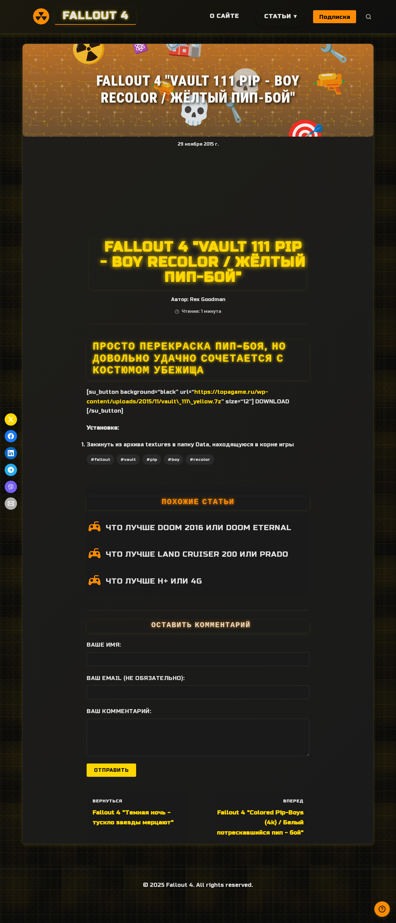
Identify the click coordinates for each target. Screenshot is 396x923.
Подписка (334, 16)
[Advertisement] (198, 193)
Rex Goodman (207, 299)
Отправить (111, 770)
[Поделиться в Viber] (11, 487)
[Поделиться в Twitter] (11, 419)
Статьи (277, 16)
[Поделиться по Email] (11, 503)
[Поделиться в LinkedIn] (11, 453)
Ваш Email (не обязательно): (136, 678)
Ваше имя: (104, 644)
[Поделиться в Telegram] (11, 470)
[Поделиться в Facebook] (11, 436)
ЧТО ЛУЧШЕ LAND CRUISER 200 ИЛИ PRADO (197, 554)
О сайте (223, 15)
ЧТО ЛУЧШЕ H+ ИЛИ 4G (154, 581)
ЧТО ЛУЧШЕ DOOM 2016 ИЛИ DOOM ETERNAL (198, 527)
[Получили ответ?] (382, 909)
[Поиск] (369, 17)
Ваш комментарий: (119, 711)
